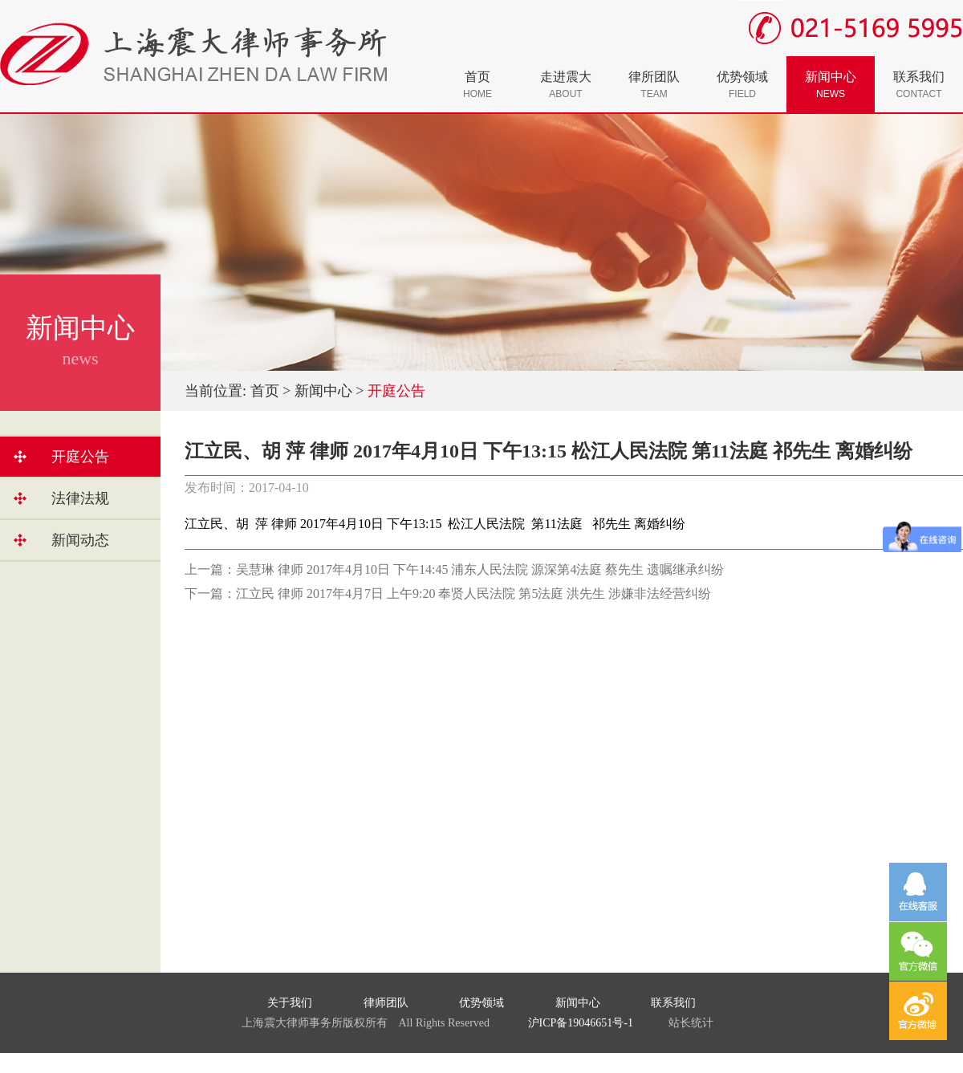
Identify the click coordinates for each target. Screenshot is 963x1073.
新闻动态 (80, 540)
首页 (477, 85)
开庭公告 (80, 457)
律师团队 (386, 1003)
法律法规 (80, 498)
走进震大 (565, 85)
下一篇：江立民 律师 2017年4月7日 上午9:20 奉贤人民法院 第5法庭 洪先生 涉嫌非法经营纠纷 (448, 593)
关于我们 (289, 1003)
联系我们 (919, 85)
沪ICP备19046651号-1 (580, 1023)
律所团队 (654, 85)
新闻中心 (830, 85)
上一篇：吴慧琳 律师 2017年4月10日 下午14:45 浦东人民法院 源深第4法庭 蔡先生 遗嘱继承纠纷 (454, 569)
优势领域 (742, 85)
